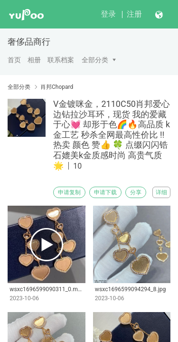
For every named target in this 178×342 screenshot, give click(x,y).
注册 (134, 14)
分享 (135, 192)
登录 (108, 14)
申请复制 (69, 192)
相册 (34, 60)
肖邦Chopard (56, 87)
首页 (14, 60)
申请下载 (105, 192)
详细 (161, 192)
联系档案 (60, 60)
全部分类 (95, 60)
